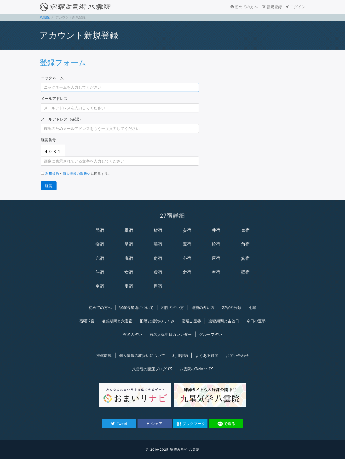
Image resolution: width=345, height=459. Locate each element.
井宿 (216, 230)
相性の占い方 (172, 307)
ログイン (295, 6)
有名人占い (132, 334)
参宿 (187, 230)
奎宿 (99, 286)
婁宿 (128, 286)
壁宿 (245, 272)
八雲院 (45, 17)
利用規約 (52, 173)
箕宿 (245, 258)
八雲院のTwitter (196, 368)
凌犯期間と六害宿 (117, 321)
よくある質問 (206, 355)
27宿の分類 (231, 307)
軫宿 (216, 244)
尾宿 (216, 258)
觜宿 (158, 230)
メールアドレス (54, 98)
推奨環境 (104, 355)
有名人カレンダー (171, 334)
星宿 (128, 244)
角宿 (245, 244)
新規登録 (272, 6)
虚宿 (158, 272)
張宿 (158, 244)
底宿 (128, 258)
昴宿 (99, 230)
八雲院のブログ (152, 368)
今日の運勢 (256, 321)
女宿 (128, 272)
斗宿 (99, 272)
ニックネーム (52, 78)
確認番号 (48, 139)
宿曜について (136, 307)
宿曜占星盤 (191, 321)
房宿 (158, 258)
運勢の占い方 (202, 307)
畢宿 (128, 230)
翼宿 (187, 244)
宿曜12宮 (86, 321)
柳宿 (99, 244)
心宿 (187, 258)
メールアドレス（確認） (62, 119)
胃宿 (158, 286)
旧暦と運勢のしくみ (157, 321)
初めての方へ (244, 6)
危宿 (187, 272)
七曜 (252, 307)
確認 (48, 185)
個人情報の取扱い (77, 173)
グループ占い (210, 334)
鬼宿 (245, 230)
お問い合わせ (237, 355)
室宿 (216, 272)
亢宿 (99, 258)
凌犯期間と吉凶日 (223, 321)
